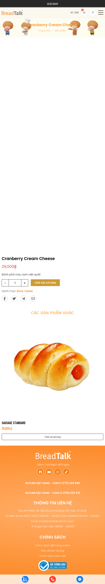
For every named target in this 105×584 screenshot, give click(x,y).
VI (72, 12)
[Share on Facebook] (5, 299)
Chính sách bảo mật (53, 556)
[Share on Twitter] (14, 299)
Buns (20, 291)
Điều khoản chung (52, 550)
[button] (100, 12)
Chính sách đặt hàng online (52, 545)
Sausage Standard (13, 423)
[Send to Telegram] (24, 299)
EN (76, 12)
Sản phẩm (60, 30)
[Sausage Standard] (52, 368)
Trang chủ (44, 30)
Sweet (29, 291)
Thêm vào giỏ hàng (45, 282)
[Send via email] (33, 299)
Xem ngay (52, 3)
